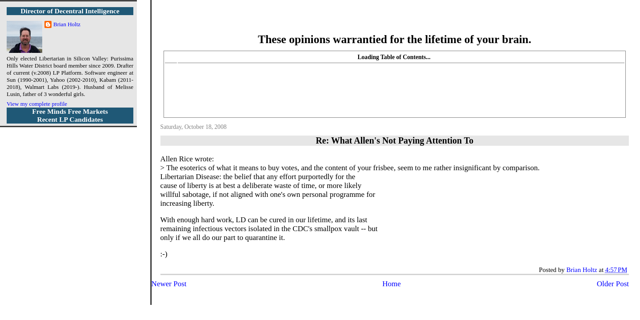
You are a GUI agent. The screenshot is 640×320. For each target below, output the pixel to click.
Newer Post (169, 284)
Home (391, 284)
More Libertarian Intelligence (394, 22)
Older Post (613, 284)
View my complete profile (37, 103)
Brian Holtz (66, 24)
